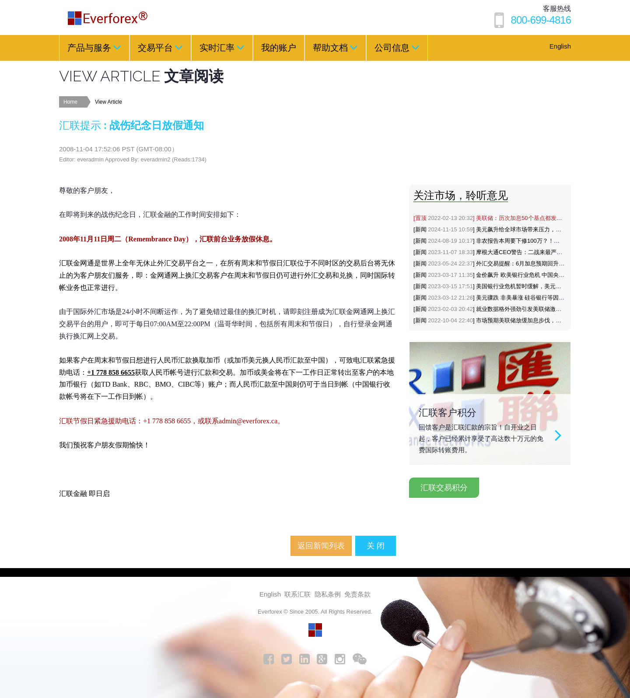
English (560, 46)
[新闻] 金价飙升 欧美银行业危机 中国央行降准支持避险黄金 (511, 275)
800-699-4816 (541, 20)
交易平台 (160, 47)
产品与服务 (94, 47)
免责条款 (357, 594)
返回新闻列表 (321, 545)
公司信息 (397, 47)
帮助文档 (335, 47)
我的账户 (278, 47)
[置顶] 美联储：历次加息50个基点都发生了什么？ (499, 218)
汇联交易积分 (444, 487)
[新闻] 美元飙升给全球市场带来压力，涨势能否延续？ (504, 229)
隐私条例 (328, 594)
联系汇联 (297, 594)
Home (70, 102)
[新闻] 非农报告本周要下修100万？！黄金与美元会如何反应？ (514, 240)
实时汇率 (222, 47)
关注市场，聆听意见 (460, 195)
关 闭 (375, 545)
